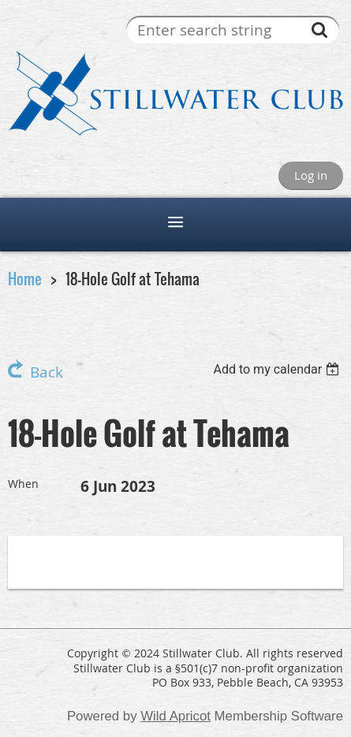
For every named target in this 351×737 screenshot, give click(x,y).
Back (46, 372)
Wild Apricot (175, 716)
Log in (310, 175)
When (23, 483)
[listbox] (278, 369)
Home (25, 278)
